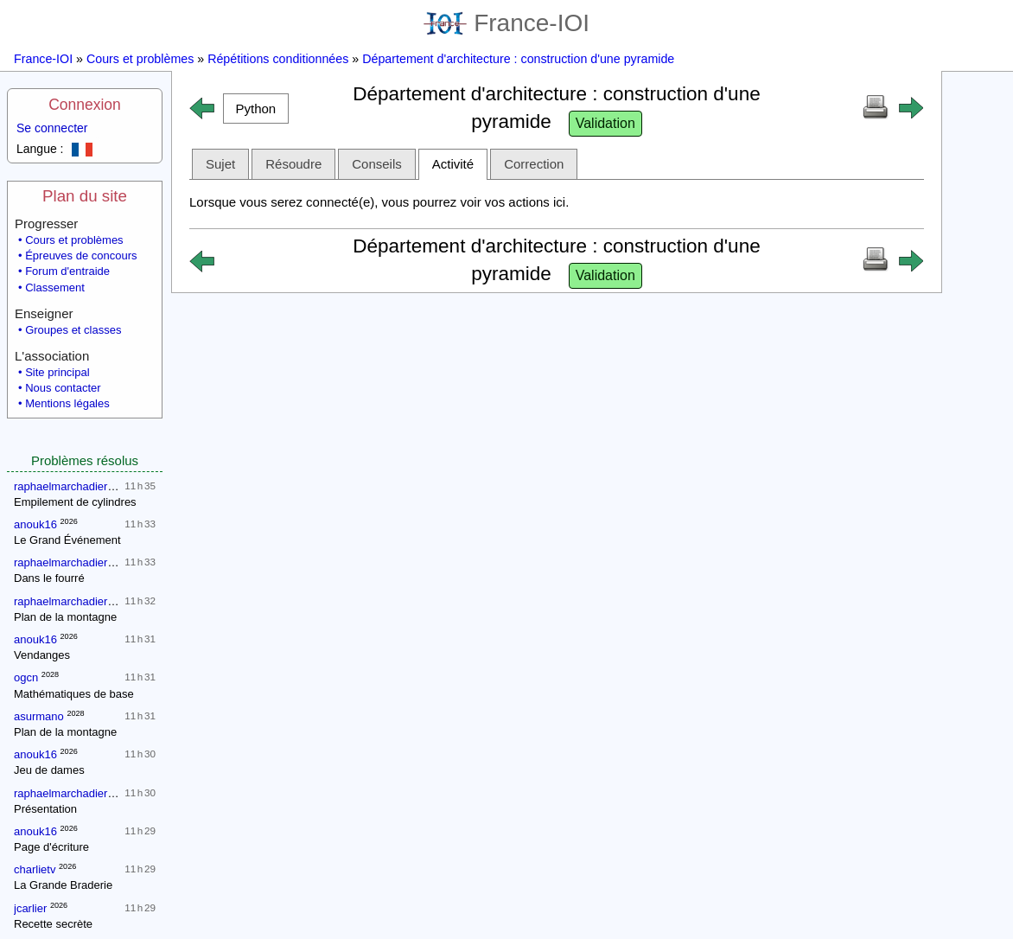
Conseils (377, 163)
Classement (55, 287)
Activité (453, 163)
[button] (256, 108)
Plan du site (84, 196)
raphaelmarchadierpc (66, 486)
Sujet (220, 163)
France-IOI (506, 23)
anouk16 (35, 524)
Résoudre (293, 163)
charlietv (34, 869)
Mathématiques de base (74, 693)
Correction (534, 163)
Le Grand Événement (67, 539)
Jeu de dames (49, 769)
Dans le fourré (49, 578)
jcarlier (30, 908)
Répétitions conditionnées (277, 59)
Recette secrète (53, 923)
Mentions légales (67, 403)
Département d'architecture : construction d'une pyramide (518, 59)
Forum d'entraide (67, 271)
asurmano (39, 716)
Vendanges (42, 654)
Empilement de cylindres (75, 501)
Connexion (84, 104)
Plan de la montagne (65, 616)
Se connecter (52, 128)
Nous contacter (62, 387)
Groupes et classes (73, 329)
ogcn (26, 677)
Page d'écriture (51, 846)
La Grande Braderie (63, 884)
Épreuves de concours (81, 255)
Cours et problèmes (140, 59)
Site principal (57, 372)
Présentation (45, 808)
